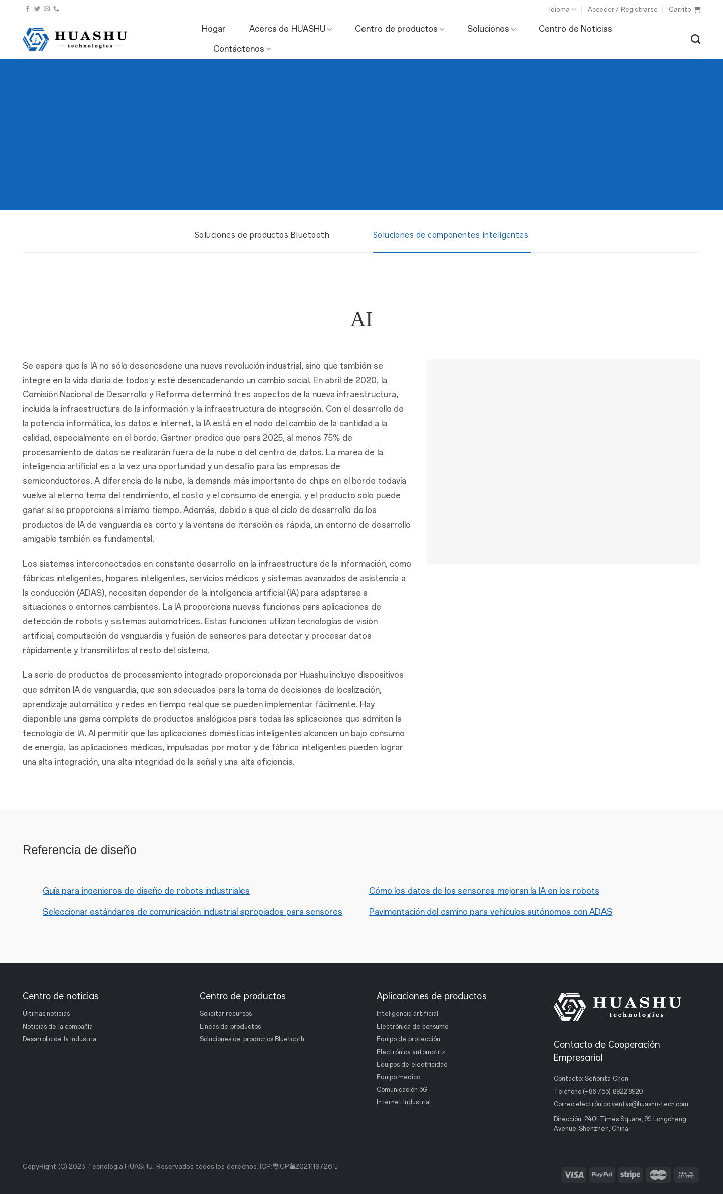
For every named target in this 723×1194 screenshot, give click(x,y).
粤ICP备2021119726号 (305, 1166)
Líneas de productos (230, 1026)
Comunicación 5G (402, 1089)
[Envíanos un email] (47, 9)
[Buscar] (695, 39)
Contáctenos (242, 49)
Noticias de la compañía (58, 1026)
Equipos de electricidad (412, 1064)
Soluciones (491, 29)
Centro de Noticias (575, 29)
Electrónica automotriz (411, 1052)
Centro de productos (399, 29)
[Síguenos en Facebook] (28, 9)
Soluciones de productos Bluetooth (252, 1039)
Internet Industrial (404, 1102)
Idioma (562, 9)
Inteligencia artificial (407, 1013)
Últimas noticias (46, 1013)
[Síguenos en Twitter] (37, 9)
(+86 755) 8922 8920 (613, 1091)
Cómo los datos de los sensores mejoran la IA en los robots (484, 891)
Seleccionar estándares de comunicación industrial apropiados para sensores (192, 912)
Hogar (214, 29)
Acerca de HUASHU (290, 29)
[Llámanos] (56, 9)
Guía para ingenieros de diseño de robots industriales (146, 891)
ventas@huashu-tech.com (650, 1104)
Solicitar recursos (226, 1013)
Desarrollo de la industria (59, 1039)
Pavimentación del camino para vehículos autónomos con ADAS (490, 912)
